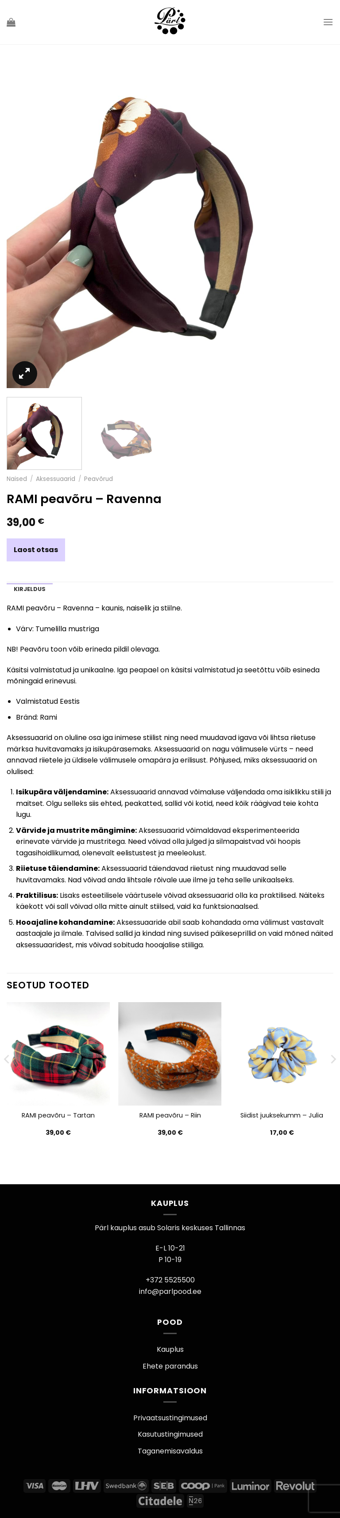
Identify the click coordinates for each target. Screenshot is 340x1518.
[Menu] (328, 22)
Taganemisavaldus (170, 1451)
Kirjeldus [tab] (30, 589)
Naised (17, 479)
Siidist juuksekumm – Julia (281, 1115)
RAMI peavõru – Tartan (58, 1115)
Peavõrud (98, 479)
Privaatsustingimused (170, 1418)
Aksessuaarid (55, 479)
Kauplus (170, 1349)
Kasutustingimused (170, 1434)
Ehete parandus (170, 1366)
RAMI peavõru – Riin (170, 1115)
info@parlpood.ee (170, 1291)
